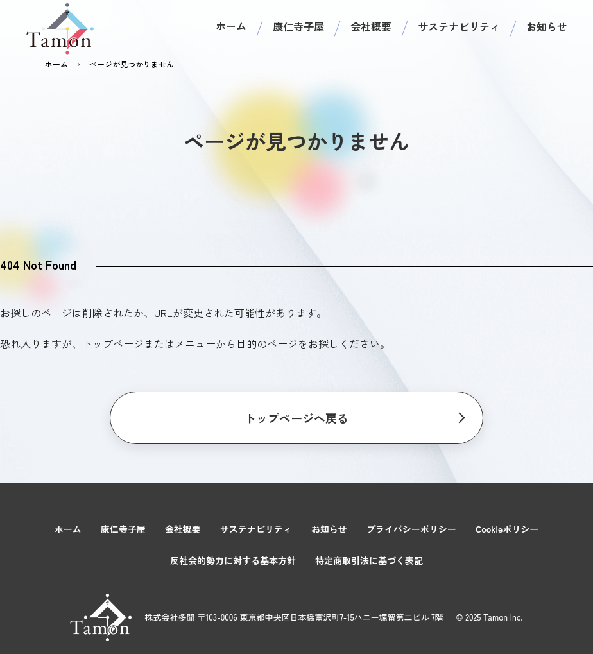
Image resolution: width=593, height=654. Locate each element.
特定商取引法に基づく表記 (369, 560)
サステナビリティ (459, 26)
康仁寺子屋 (298, 26)
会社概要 (370, 26)
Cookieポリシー (507, 528)
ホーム (231, 25)
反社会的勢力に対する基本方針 (233, 560)
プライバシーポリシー (411, 528)
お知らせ (546, 26)
